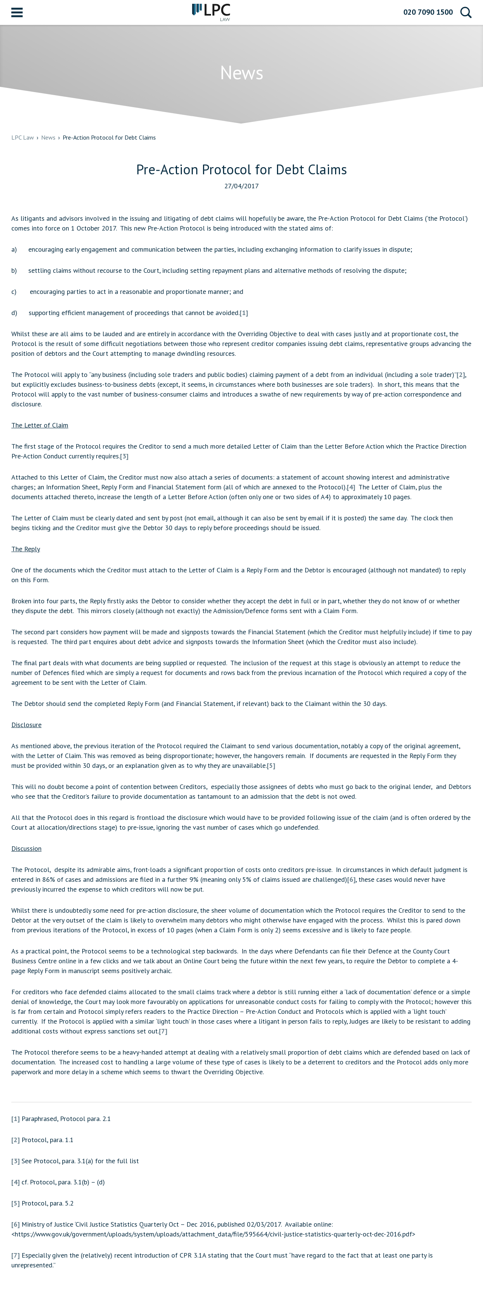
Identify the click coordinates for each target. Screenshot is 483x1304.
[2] (461, 374)
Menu (17, 12)
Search (466, 12)
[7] (163, 1031)
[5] (271, 765)
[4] (351, 487)
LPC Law (211, 12)
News (48, 137)
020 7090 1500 (428, 12)
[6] (351, 879)
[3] (124, 456)
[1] (244, 312)
